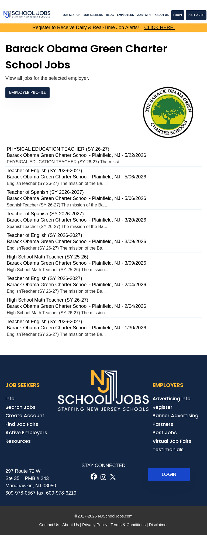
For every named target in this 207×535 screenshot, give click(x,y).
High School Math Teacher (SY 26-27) (47, 300)
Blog (110, 14)
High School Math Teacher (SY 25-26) (47, 257)
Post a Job (196, 15)
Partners (163, 424)
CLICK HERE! (159, 27)
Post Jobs (165, 432)
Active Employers (26, 432)
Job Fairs (144, 14)
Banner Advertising (175, 415)
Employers (125, 14)
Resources (18, 441)
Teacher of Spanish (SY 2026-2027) (45, 192)
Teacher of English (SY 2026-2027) (44, 170)
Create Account (24, 415)
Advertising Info (172, 398)
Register (162, 407)
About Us (162, 14)
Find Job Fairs (21, 424)
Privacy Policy (94, 524)
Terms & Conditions (128, 524)
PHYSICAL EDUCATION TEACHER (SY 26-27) (58, 149)
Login (177, 15)
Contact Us (49, 524)
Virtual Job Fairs (172, 441)
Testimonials (168, 449)
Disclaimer (158, 524)
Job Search (72, 14)
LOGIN (169, 474)
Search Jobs (20, 407)
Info (10, 398)
